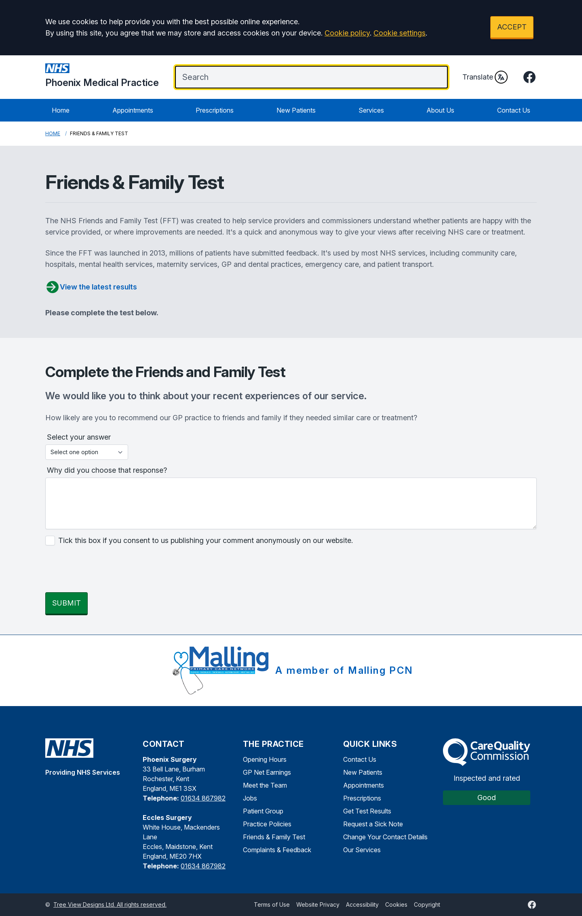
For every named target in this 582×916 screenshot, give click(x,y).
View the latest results (91, 287)
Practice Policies (267, 824)
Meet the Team (265, 785)
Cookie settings (399, 33)
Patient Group (263, 811)
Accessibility (362, 904)
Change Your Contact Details (385, 837)
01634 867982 (203, 798)
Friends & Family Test (274, 837)
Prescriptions (215, 110)
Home (61, 110)
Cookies (396, 904)
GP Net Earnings (267, 772)
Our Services (362, 850)
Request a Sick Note (373, 824)
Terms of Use (272, 904)
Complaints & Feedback (277, 850)
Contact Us (513, 110)
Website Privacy (318, 904)
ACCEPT (512, 27)
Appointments (132, 110)
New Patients (296, 110)
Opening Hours (265, 759)
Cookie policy (347, 33)
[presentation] (106, 570)
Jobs (250, 798)
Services (371, 110)
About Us (440, 110)
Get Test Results (367, 811)
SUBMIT (66, 603)
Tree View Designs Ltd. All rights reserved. (110, 904)
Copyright (427, 904)
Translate (485, 77)
